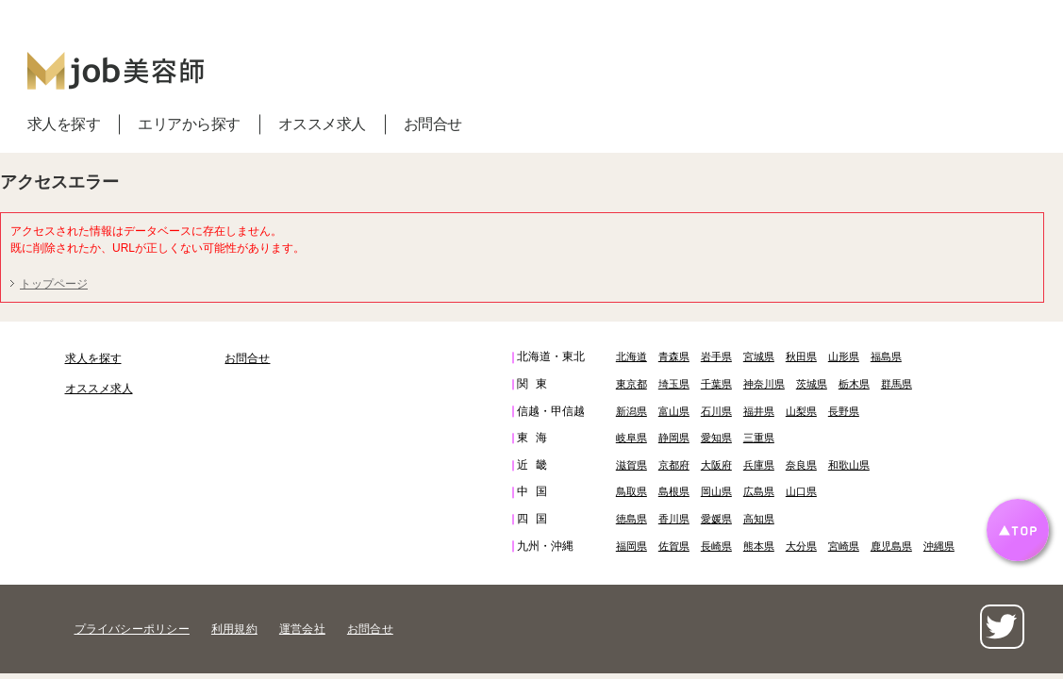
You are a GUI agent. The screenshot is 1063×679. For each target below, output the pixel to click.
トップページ (54, 283)
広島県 (758, 491)
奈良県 (801, 465)
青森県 (673, 356)
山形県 (843, 356)
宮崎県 (843, 546)
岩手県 (716, 356)
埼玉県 (673, 383)
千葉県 (716, 383)
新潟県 (631, 411)
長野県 (843, 411)
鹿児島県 (891, 546)
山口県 (801, 491)
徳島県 (631, 518)
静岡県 (673, 437)
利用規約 (234, 629)
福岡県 (631, 546)
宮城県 (758, 356)
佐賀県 (673, 546)
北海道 (631, 356)
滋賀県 (631, 465)
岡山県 (716, 491)
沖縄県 (939, 546)
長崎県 (716, 546)
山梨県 (801, 411)
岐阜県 (631, 437)
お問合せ (433, 124)
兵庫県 (758, 465)
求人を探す (64, 124)
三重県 (758, 437)
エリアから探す (189, 124)
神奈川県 (764, 383)
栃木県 (854, 383)
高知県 (758, 518)
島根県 (673, 491)
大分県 (801, 546)
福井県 (758, 411)
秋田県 (801, 356)
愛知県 (716, 437)
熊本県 (758, 546)
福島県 (886, 356)
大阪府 (716, 465)
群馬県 (896, 383)
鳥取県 (631, 491)
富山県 (673, 411)
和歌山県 (849, 465)
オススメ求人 (322, 124)
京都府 (673, 465)
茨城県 (811, 383)
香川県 (673, 518)
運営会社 (302, 629)
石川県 (716, 411)
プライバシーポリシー (132, 629)
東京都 (631, 383)
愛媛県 (716, 518)
